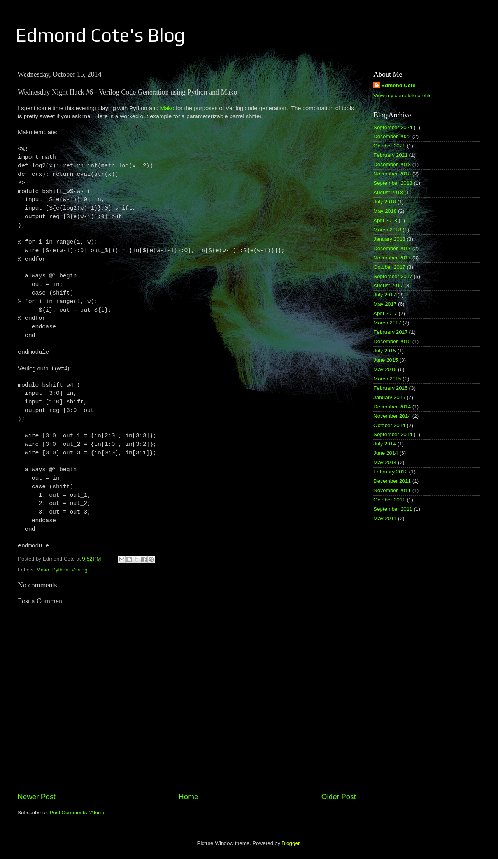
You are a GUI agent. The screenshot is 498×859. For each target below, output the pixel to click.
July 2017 (385, 295)
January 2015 (389, 397)
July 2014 (385, 444)
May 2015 (385, 369)
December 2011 (392, 481)
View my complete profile (403, 95)
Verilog (79, 570)
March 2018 (387, 230)
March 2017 (387, 323)
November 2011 (392, 490)
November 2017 (392, 258)
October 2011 (389, 500)
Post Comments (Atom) (77, 812)
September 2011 (393, 509)
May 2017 (385, 304)
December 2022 (392, 136)
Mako (167, 108)
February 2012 (391, 472)
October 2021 (389, 146)
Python (60, 570)
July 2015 (385, 351)
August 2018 (388, 192)
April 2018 (385, 220)
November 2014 (392, 416)
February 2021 (391, 155)
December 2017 (392, 248)
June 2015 (386, 360)
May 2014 (385, 462)
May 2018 (385, 211)
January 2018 (389, 239)
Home (188, 796)
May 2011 (385, 518)
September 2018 (393, 183)
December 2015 (392, 341)
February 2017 (391, 332)
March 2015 (387, 379)
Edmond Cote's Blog (100, 35)
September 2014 (393, 434)
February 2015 (391, 388)
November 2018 (392, 174)
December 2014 (392, 407)
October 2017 (389, 267)
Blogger (291, 843)
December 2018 (392, 164)
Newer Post (37, 796)
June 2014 (386, 453)
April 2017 (385, 313)
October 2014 (389, 425)
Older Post (338, 796)
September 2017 (393, 276)
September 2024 (393, 127)
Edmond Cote (398, 85)
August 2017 (388, 285)
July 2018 (385, 202)
